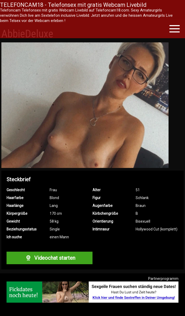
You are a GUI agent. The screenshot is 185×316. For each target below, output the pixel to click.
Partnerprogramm (163, 278)
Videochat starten (49, 258)
